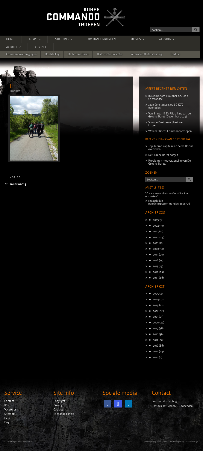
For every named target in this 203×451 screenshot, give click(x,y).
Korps (35, 39)
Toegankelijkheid (63, 413)
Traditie (175, 54)
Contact (40, 47)
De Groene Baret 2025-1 (163, 154)
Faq (6, 422)
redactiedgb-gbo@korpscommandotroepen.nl (169, 202)
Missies (137, 39)
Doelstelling (52, 54)
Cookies (58, 409)
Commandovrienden (101, 39)
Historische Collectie (109, 54)
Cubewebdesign (191, 441)
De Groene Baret (78, 54)
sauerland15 (39, 68)
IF (11, 86)
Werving (167, 39)
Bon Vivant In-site (164, 441)
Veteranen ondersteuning (146, 54)
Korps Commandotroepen (22, 441)
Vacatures (10, 409)
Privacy (57, 405)
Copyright (59, 401)
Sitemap (9, 413)
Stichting (64, 39)
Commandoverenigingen (21, 54)
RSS (6, 405)
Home (10, 39)
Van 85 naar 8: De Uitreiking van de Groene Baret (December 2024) (169, 115)
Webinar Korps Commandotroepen (170, 131)
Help (7, 418)
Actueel (13, 46)
